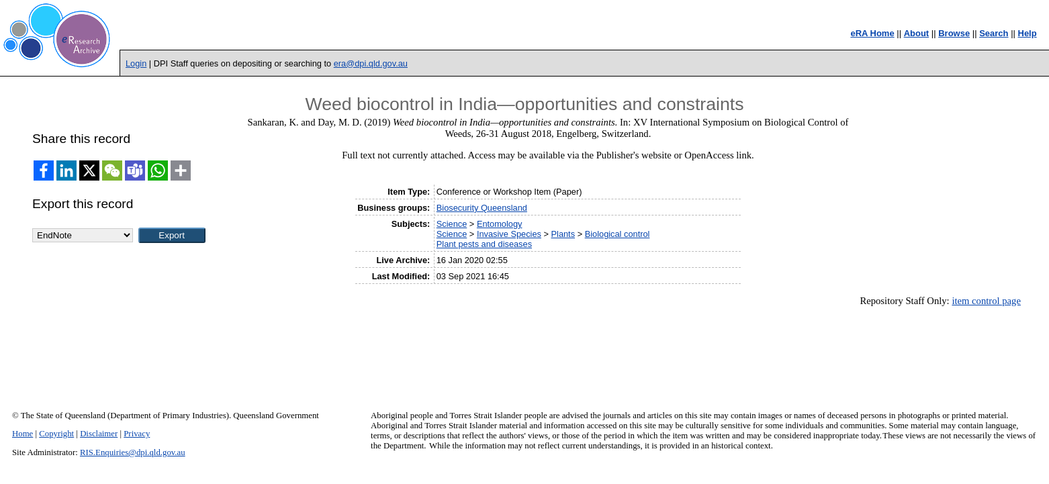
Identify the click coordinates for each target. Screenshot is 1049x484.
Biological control (617, 234)
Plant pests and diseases (484, 244)
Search (993, 33)
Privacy (137, 433)
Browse (954, 33)
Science (452, 224)
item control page (986, 300)
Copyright (56, 433)
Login (136, 63)
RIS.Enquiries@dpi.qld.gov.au (132, 452)
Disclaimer (99, 433)
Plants (563, 234)
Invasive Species (509, 234)
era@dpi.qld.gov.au (371, 63)
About (916, 33)
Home (22, 433)
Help (1027, 33)
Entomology (499, 224)
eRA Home (872, 33)
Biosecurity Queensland (482, 208)
